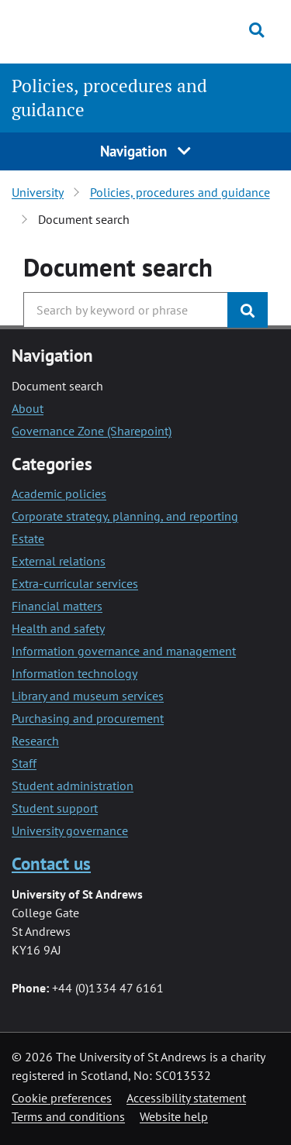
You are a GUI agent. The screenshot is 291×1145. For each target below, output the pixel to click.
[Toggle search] (256, 30)
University (38, 192)
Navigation (146, 150)
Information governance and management (124, 650)
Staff (24, 763)
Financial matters (57, 606)
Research (35, 740)
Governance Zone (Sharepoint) (91, 430)
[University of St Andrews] (85, 29)
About (27, 408)
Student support (55, 808)
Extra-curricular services (75, 583)
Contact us (51, 863)
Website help (174, 1116)
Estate (28, 538)
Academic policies (59, 493)
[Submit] (247, 310)
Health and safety (58, 628)
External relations (59, 561)
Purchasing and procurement (88, 718)
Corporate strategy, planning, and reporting (125, 516)
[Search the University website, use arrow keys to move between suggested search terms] (125, 310)
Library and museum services (88, 695)
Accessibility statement (186, 1097)
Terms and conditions (68, 1116)
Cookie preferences (62, 1097)
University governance (70, 830)
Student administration (72, 785)
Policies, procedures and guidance (180, 192)
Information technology (74, 673)
